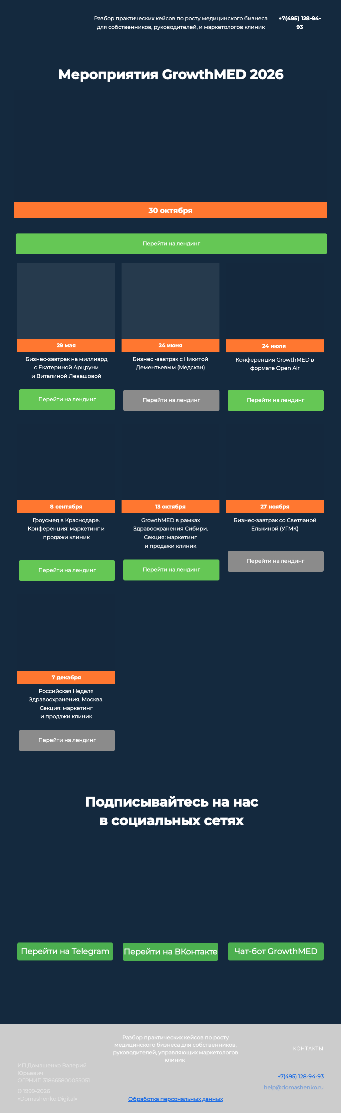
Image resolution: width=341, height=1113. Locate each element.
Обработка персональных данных (175, 1099)
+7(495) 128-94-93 (300, 1076)
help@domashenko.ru (294, 1087)
